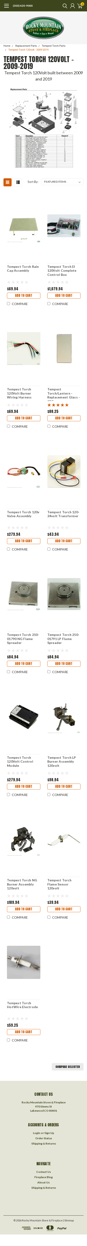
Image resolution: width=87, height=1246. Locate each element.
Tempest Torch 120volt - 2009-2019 (28, 49)
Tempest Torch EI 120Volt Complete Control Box (62, 271)
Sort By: (33, 182)
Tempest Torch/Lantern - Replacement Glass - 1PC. (63, 394)
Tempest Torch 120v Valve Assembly (23, 514)
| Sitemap (68, 1220)
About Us (43, 1182)
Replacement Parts (26, 45)
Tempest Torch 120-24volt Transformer (63, 514)
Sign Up (49, 1133)
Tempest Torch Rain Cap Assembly (23, 269)
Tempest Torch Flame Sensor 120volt (59, 884)
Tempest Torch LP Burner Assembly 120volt (61, 761)
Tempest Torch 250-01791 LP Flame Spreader (63, 639)
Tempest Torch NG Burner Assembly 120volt (22, 884)
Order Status (43, 1138)
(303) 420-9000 (22, 5)
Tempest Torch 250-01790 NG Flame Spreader (23, 639)
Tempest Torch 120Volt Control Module (20, 761)
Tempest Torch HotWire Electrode (22, 1005)
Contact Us (43, 1172)
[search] (63, 6)
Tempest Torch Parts (53, 45)
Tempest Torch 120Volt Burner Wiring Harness (19, 393)
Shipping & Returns (43, 1143)
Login (36, 1133)
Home (6, 45)
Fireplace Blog (43, 1177)
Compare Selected (67, 1067)
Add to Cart (23, 295)
